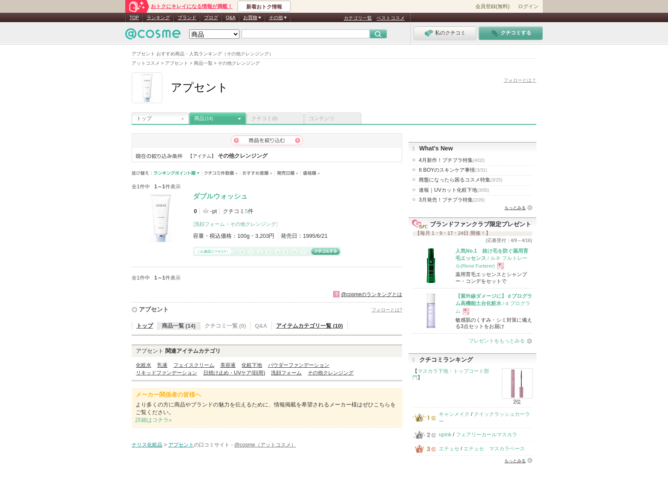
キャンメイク (454, 414)
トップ (144, 118)
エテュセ (449, 449)
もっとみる (515, 207)
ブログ (211, 17)
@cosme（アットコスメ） (265, 445)
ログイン (528, 6)
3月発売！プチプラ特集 (452, 200)
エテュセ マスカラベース (494, 449)
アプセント (154, 309)
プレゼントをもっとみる (497, 341)
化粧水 (143, 365)
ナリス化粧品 (147, 445)
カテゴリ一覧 (358, 17)
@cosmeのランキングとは (371, 294)
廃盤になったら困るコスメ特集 (460, 180)
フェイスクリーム (193, 365)
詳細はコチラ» (153, 420)
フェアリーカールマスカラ (486, 435)
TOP (134, 17)
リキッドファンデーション (166, 373)
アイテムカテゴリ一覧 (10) (309, 326)
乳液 (162, 365)
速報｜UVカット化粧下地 (454, 190)
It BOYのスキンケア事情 (453, 170)
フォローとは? (386, 309)
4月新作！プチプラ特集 (452, 160)
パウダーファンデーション (298, 365)
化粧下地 (252, 365)
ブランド (187, 17)
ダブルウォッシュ (220, 196)
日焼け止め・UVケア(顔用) (234, 373)
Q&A (231, 17)
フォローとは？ (520, 80)
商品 (203, 118)
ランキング (158, 17)
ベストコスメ (391, 17)
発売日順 (288, 173)
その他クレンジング (253, 224)
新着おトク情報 (264, 7)
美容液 (228, 365)
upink (445, 435)
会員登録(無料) (492, 6)
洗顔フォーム (209, 224)
